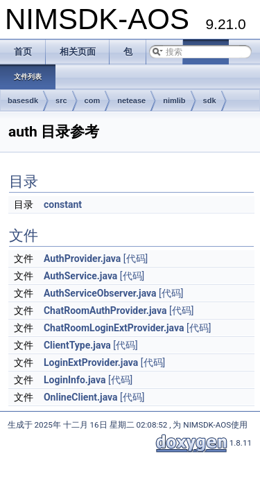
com (93, 100)
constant (63, 204)
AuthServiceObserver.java (100, 293)
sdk (209, 100)
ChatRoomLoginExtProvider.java (114, 327)
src (61, 100)
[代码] (135, 258)
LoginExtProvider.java (91, 362)
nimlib (174, 100)
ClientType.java (77, 345)
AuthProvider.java (82, 258)
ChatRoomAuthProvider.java (105, 310)
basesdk (23, 100)
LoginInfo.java (74, 379)
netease (131, 100)
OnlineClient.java (81, 397)
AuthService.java (80, 275)
